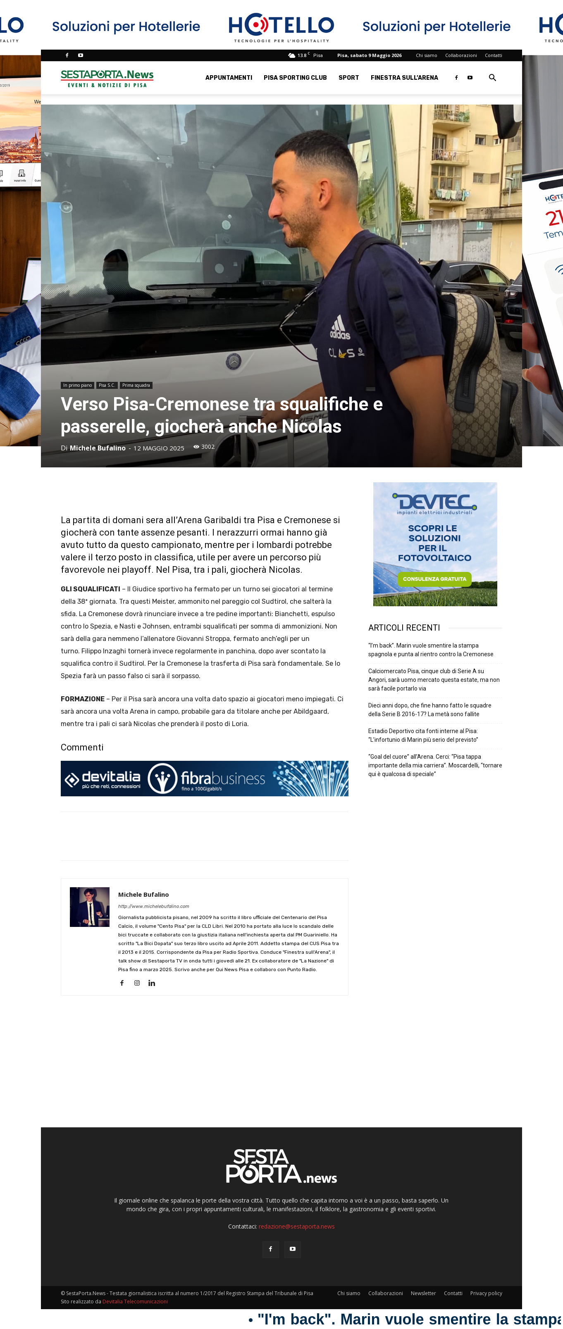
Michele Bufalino (98, 448)
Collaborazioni (461, 55)
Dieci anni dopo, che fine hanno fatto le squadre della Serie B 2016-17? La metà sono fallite (429, 709)
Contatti (493, 55)
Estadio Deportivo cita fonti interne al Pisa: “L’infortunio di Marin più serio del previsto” (423, 735)
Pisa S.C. (107, 385)
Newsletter (423, 1293)
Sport (349, 77)
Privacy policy (486, 1293)
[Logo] (107, 78)
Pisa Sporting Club (295, 77)
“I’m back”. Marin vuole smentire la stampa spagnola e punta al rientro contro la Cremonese (431, 649)
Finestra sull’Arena (404, 77)
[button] (492, 79)
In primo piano (77, 385)
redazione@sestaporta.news (297, 1226)
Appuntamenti (228, 77)
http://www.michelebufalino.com (153, 906)
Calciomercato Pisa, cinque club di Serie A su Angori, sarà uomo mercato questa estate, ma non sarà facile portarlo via (434, 680)
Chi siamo (426, 55)
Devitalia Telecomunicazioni (135, 1301)
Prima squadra (136, 385)
